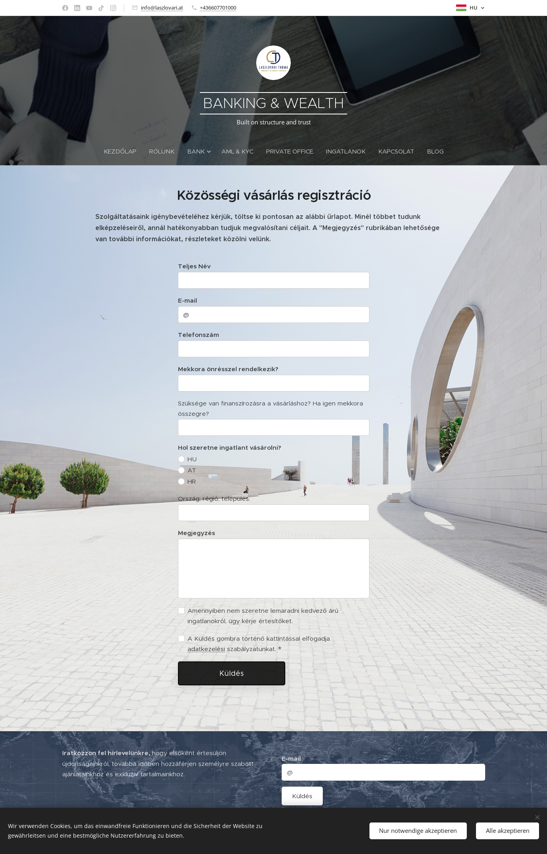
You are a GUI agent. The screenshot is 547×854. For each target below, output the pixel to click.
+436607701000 (218, 7)
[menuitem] (123, 151)
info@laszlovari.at (162, 7)
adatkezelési (206, 648)
